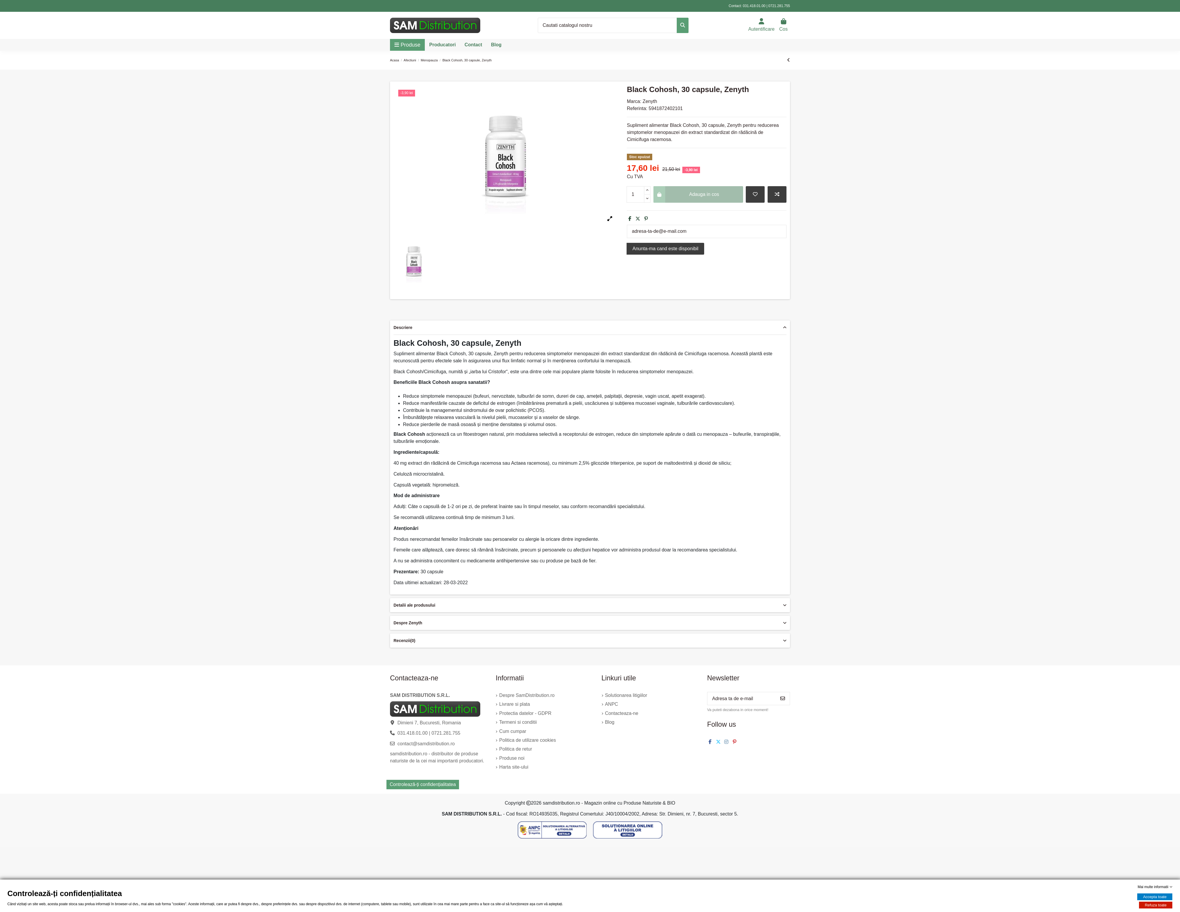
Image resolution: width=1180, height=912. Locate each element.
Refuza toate (1156, 905)
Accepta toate (1155, 897)
